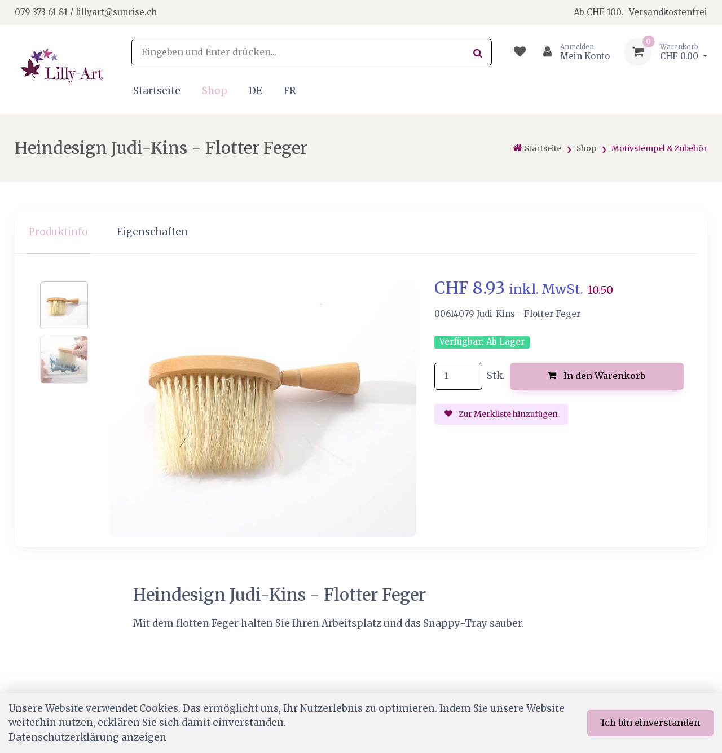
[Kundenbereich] (572, 52)
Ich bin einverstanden (650, 722)
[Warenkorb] (665, 52)
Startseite (156, 91)
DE (255, 91)
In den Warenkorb (596, 375)
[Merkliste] (520, 52)
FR (290, 91)
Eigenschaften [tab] (152, 232)
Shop (214, 91)
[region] (361, 232)
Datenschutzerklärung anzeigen (87, 737)
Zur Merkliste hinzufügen (501, 414)
